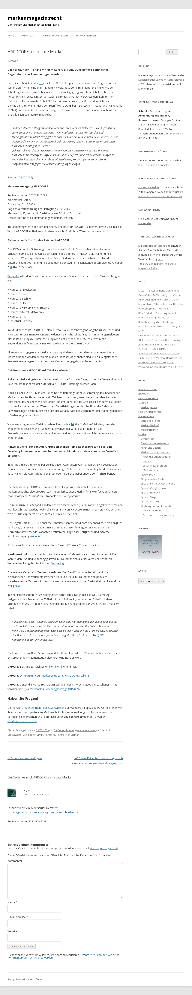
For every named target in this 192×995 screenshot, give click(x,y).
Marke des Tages (150, 420)
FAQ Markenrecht (148, 398)
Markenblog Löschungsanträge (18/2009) (55, 689)
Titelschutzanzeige (159, 245)
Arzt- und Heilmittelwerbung (158, 515)
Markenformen (151, 470)
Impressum (28, 35)
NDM (26, 790)
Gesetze (143, 402)
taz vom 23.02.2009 (20, 177)
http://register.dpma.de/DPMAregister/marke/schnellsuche (43, 812)
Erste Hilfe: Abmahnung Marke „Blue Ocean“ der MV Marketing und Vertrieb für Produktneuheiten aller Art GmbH (160, 295)
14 (18, 393)
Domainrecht (148, 438)
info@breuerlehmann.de (22, 721)
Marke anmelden (86, 35)
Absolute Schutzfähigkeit (157, 456)
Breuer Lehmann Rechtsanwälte (41, 707)
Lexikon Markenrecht (150, 411)
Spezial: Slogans (150, 497)
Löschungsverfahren (155, 465)
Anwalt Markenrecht (55, 35)
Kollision (147, 461)
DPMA (40, 734)
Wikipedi (34, 536)
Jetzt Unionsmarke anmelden (154, 165)
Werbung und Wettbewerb (156, 506)
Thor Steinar (72, 734)
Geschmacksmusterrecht (155, 443)
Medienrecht (148, 474)
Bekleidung (29, 734)
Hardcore (49, 734)
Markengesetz (149, 407)
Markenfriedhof (150, 425)
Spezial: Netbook (150, 492)
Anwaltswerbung (152, 510)
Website (12, 931)
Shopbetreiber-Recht (152, 479)
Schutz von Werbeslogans (25, 758)
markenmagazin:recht (35, 18)
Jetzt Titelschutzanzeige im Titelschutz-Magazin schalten (157, 263)
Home (11, 35)
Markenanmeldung (149, 187)
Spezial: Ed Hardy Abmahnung (158, 483)
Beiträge (143, 393)
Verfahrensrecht (150, 501)
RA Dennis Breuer (64, 730)
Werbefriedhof (149, 429)
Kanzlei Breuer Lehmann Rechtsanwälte (161, 79)
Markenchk (144, 223)
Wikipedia (13, 276)
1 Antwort (13, 60)
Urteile (142, 434)
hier (51, 666)
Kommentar (15, 861)
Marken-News (146, 416)
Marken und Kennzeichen (155, 452)
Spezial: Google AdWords (155, 488)
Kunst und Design (151, 447)
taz (41, 83)
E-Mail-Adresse (18, 917)
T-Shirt (60, 734)
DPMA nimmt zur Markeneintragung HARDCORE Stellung (54, 675)
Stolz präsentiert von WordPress (25, 979)
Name (12, 902)
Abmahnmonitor (86, 730)
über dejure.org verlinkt (104, 848)
